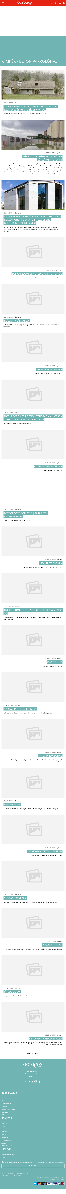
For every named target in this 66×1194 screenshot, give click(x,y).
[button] (51, 3)
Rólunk (4, 1098)
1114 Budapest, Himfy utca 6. (33, 1074)
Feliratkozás (33, 1166)
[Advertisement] (33, 21)
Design (17, 413)
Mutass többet (33, 1053)
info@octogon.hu (33, 1076)
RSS (3, 1115)
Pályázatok (5, 1137)
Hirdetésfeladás (6, 1104)
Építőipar (59, 153)
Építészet (18, 103)
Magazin (4, 1134)
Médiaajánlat (5, 1101)
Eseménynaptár (6, 1140)
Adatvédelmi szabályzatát (55, 1162)
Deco (60, 270)
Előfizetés (4, 1106)
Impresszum (5, 1112)
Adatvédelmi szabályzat (9, 1109)
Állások (4, 1143)
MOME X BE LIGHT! (7, 1146)
